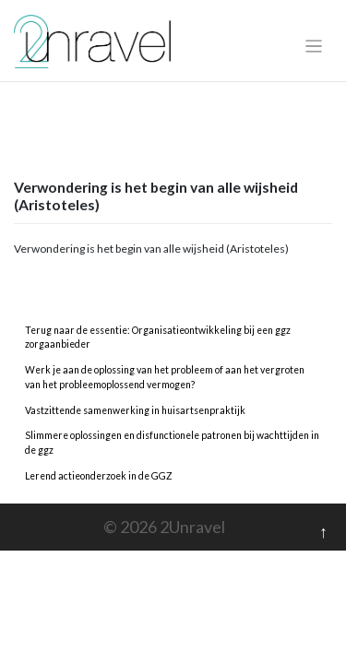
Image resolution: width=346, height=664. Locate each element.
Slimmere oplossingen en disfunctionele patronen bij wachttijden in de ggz (172, 443)
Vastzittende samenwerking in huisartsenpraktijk (135, 410)
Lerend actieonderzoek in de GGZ (99, 475)
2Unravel (192, 526)
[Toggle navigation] (314, 46)
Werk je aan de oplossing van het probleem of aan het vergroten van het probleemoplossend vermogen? (164, 377)
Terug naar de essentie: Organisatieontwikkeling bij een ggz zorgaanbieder (158, 337)
